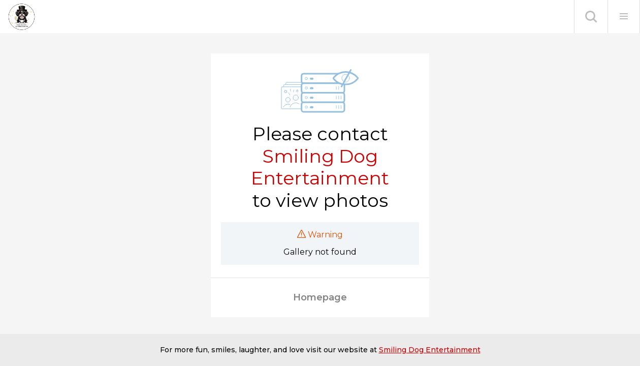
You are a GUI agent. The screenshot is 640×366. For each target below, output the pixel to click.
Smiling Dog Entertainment (320, 167)
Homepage (320, 297)
